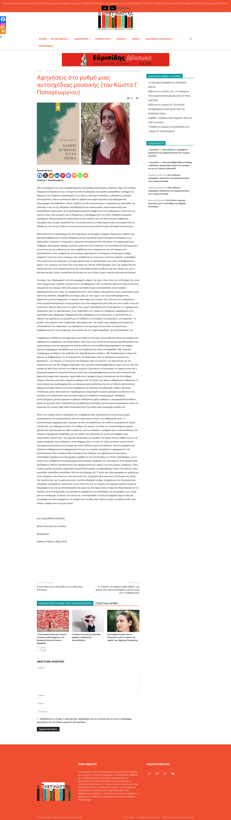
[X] (45, 175)
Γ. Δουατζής (153, 149)
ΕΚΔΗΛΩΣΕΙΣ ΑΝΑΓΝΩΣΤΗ (160, 38)
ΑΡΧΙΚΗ (43, 38)
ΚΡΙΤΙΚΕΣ (65, 71)
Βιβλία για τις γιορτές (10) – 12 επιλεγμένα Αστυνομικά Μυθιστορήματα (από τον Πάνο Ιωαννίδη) (169, 96)
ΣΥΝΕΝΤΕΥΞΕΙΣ (103, 38)
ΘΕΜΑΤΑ (122, 38)
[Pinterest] (62, 175)
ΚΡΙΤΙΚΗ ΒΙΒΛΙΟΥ (60, 38)
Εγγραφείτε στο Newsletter (148, 817)
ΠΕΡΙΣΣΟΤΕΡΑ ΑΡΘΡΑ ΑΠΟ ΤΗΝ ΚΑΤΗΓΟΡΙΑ (65, 603)
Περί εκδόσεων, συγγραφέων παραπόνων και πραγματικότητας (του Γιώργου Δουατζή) (169, 152)
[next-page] (43, 649)
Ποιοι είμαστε (129, 817)
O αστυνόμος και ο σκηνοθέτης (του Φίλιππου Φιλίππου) (60, 588)
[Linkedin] (57, 175)
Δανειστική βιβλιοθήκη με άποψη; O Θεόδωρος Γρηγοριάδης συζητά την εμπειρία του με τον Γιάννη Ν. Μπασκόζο (170, 165)
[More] (85, 175)
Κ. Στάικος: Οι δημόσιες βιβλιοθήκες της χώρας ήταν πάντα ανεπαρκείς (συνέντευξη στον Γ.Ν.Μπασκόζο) (117, 589)
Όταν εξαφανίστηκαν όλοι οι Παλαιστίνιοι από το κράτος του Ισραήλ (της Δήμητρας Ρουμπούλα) (122, 637)
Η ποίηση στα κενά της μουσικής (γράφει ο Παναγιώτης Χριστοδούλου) (86, 637)
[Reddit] (51, 175)
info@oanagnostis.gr (101, 805)
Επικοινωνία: (84, 805)
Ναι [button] (105, 8)
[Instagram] (3, 25)
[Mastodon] (68, 175)
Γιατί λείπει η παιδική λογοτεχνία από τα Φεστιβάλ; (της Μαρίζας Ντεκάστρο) (167, 203)
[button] (190, 39)
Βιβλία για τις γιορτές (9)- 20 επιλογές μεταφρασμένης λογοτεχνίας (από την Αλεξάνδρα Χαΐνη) (166, 109)
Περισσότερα (84, 799)
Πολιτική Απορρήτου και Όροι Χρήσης (178, 817)
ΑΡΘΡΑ (136, 38)
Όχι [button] (112, 8)
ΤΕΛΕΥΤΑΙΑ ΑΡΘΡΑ (106, 603)
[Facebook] (39, 175)
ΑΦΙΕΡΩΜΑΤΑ (83, 38)
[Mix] (74, 175)
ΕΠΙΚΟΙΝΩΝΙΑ (46, 46)
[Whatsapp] (79, 175)
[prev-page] (39, 649)
